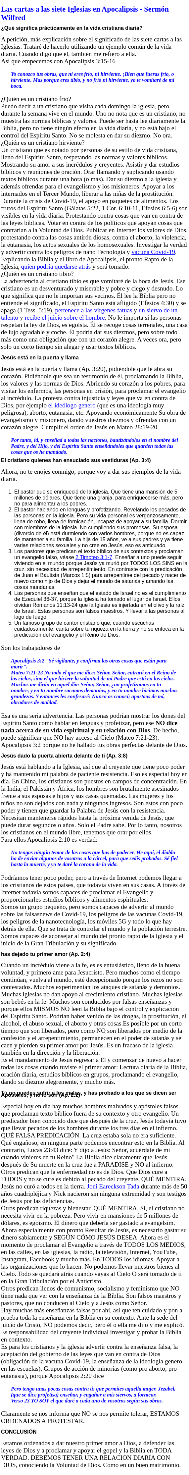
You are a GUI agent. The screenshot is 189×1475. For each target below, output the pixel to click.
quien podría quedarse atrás (56, 266)
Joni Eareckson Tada (113, 1186)
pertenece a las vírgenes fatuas (93, 310)
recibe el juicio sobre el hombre (64, 317)
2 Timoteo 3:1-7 (93, 557)
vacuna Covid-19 (153, 251)
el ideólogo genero (72, 405)
